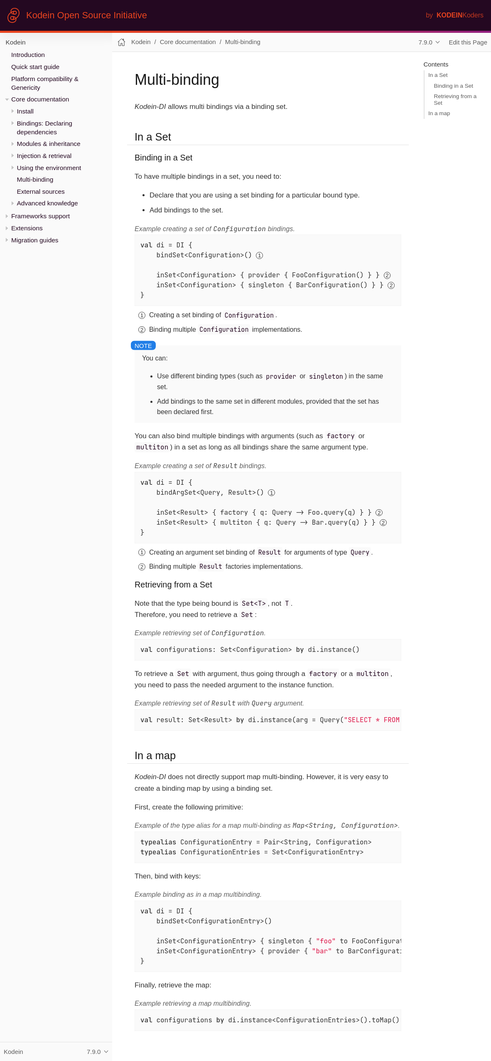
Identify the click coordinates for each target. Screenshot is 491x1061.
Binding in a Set (454, 86)
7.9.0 (425, 42)
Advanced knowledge (47, 203)
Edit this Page (468, 42)
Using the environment (49, 167)
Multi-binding (35, 179)
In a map (439, 113)
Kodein (16, 42)
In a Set (438, 75)
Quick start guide (35, 66)
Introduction (28, 54)
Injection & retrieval (44, 155)
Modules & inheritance (49, 143)
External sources (41, 191)
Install (25, 111)
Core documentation (40, 99)
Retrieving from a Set (455, 99)
